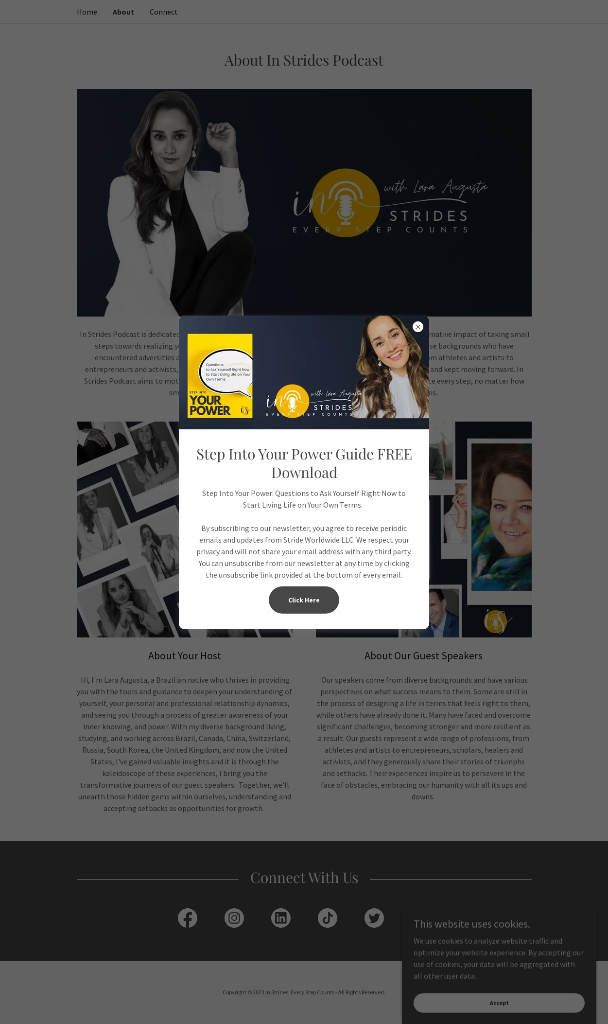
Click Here (304, 600)
